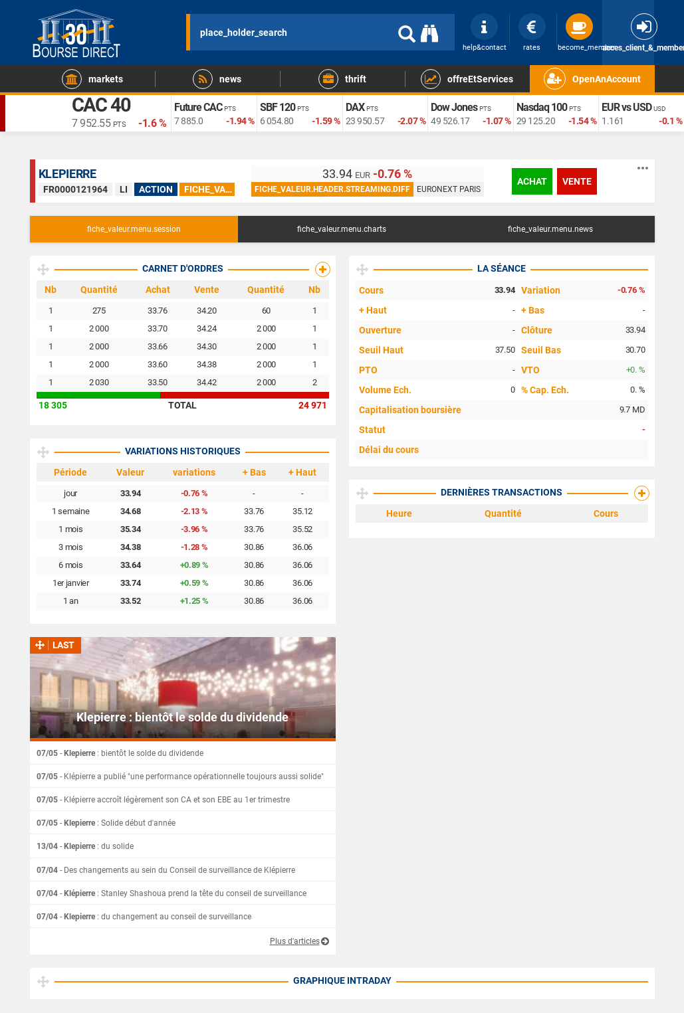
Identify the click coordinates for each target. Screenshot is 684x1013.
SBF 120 (279, 107)
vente (577, 181)
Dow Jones (457, 107)
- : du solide (85, 846)
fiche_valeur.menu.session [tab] (134, 229)
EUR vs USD (629, 107)
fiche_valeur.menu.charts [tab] (341, 229)
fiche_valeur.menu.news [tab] (550, 229)
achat (532, 181)
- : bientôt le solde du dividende (120, 753)
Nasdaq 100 (545, 107)
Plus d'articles (295, 941)
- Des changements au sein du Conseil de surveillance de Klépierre (166, 870)
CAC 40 (106, 107)
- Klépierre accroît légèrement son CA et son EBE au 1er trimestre (163, 799)
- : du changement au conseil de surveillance (144, 916)
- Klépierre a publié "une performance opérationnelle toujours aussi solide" (180, 776)
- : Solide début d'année (106, 823)
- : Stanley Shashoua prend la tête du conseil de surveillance (171, 893)
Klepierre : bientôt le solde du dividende (182, 717)
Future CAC (201, 107)
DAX (356, 107)
